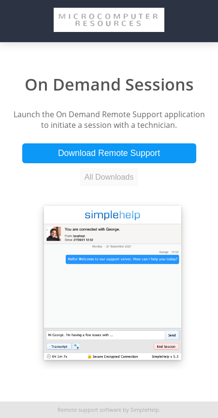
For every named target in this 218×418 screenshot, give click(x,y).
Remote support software (89, 409)
